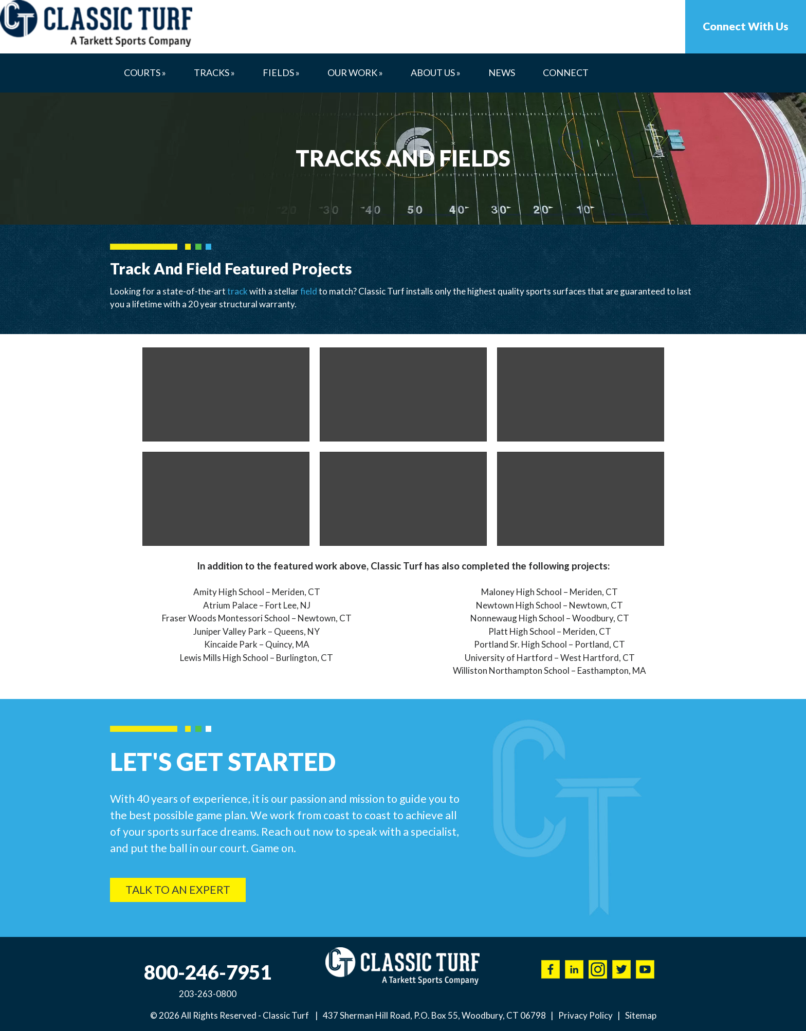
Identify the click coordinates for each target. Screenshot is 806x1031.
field (308, 291)
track (237, 291)
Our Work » (355, 72)
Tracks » (214, 72)
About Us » (436, 72)
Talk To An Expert (177, 889)
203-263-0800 (207, 993)
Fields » (281, 72)
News (501, 72)
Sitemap (640, 1015)
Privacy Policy (585, 1015)
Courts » (145, 72)
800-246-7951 (207, 972)
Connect (566, 72)
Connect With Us (746, 26)
